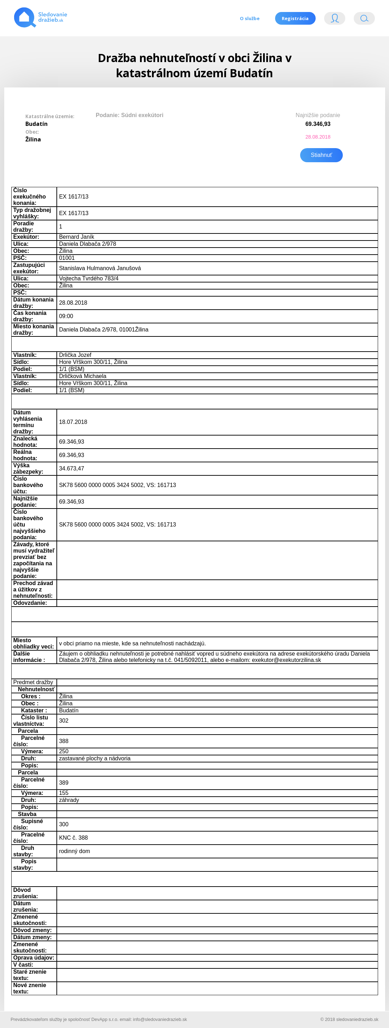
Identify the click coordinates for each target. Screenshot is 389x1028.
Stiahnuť (321, 154)
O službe (249, 18)
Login (334, 20)
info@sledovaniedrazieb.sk (160, 1018)
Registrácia (295, 18)
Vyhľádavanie (364, 20)
